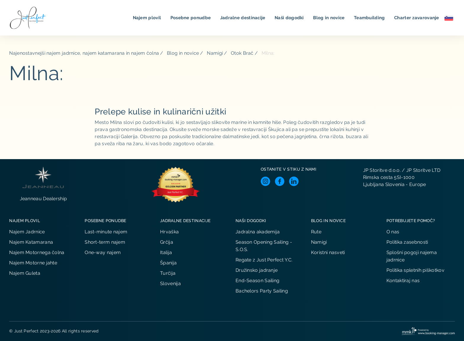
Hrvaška (169, 232)
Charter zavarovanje (417, 17)
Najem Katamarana (31, 242)
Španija (168, 263)
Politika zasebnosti (407, 242)
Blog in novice (329, 17)
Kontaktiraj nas (403, 280)
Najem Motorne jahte (33, 263)
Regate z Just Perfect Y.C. (264, 260)
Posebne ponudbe (191, 17)
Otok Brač (242, 53)
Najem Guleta (24, 273)
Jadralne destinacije (243, 17)
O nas (392, 232)
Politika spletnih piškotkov (415, 270)
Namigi (215, 53)
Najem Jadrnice (27, 232)
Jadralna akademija (258, 232)
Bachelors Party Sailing (262, 291)
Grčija (166, 242)
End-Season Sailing (257, 280)
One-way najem (103, 252)
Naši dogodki (290, 17)
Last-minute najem (106, 232)
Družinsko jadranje (257, 270)
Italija (166, 252)
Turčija (167, 273)
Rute (316, 232)
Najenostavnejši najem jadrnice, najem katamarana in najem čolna (84, 53)
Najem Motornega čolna (36, 252)
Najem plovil (147, 17)
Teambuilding (370, 17)
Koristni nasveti (328, 252)
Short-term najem (105, 242)
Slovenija (170, 283)
